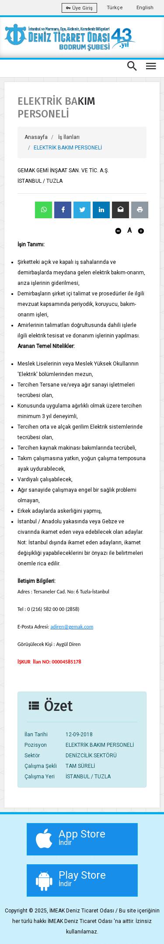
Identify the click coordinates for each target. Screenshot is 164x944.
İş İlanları (69, 137)
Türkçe (115, 8)
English (145, 8)
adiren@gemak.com (71, 627)
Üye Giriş (79, 8)
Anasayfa (36, 137)
